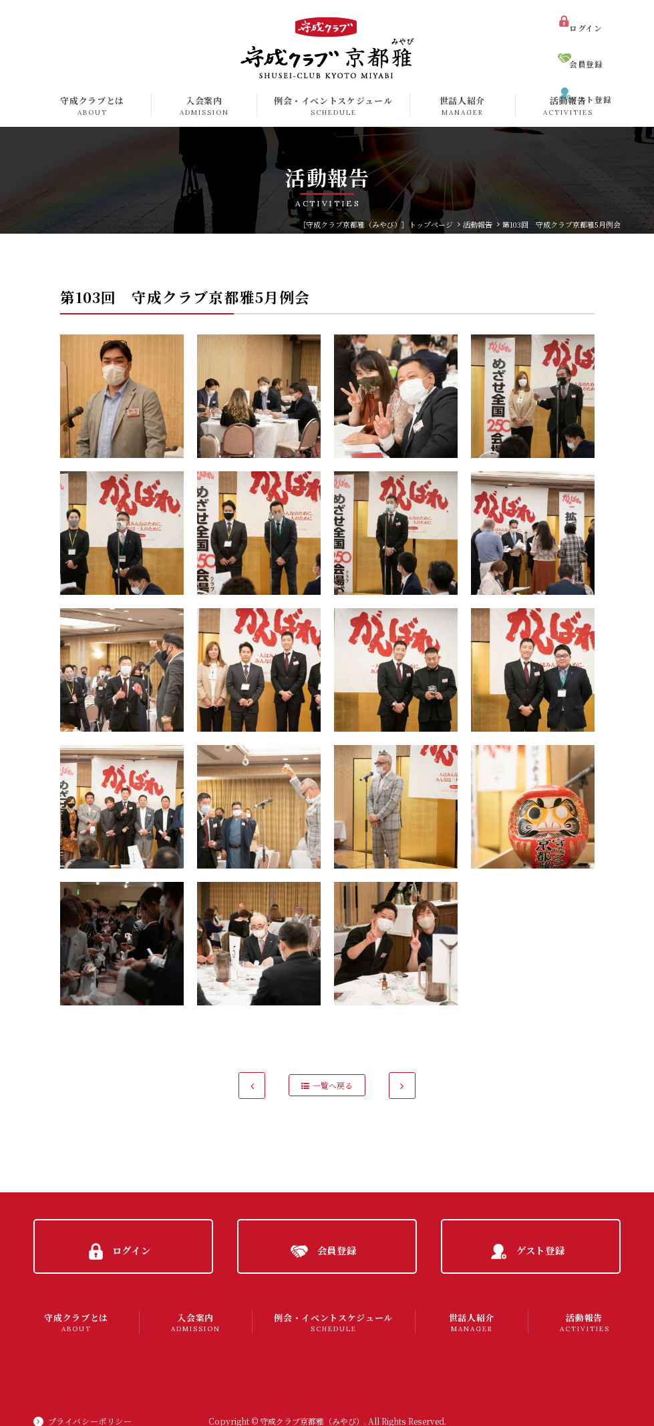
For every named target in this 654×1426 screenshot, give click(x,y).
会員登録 (591, 42)
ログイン (591, 18)
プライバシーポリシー (91, 1403)
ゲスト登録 (595, 66)
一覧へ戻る (333, 1085)
